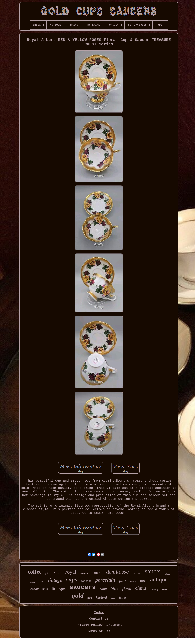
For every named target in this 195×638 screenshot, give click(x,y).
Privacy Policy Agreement (99, 625)
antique (159, 579)
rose (143, 581)
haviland (101, 597)
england (136, 573)
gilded (167, 574)
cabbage (86, 581)
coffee (35, 572)
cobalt (34, 589)
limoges (59, 588)
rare (41, 581)
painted (97, 573)
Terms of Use (98, 631)
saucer (153, 571)
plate (133, 581)
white (113, 598)
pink (122, 580)
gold (78, 595)
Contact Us (99, 618)
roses (164, 589)
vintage (55, 580)
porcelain (105, 580)
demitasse (117, 571)
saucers (82, 587)
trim (89, 597)
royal (70, 572)
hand (103, 589)
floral (126, 588)
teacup (56, 573)
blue (114, 588)
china (140, 588)
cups (71, 579)
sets (45, 589)
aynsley (154, 589)
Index (99, 612)
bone (122, 597)
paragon (84, 573)
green (32, 582)
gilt (47, 573)
